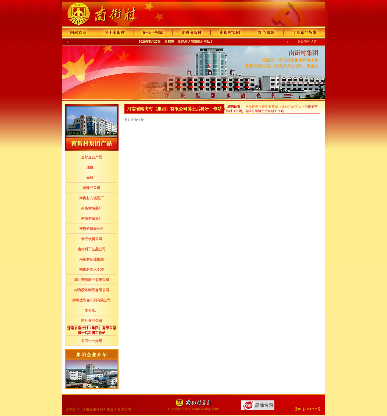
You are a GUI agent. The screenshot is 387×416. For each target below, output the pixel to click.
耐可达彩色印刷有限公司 (91, 300)
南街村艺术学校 (91, 270)
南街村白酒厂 (91, 218)
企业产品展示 (291, 106)
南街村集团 (270, 106)
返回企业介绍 (91, 341)
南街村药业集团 (91, 259)
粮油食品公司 (91, 321)
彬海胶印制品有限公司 (91, 290)
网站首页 (251, 106)
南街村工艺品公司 (92, 249)
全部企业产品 (91, 157)
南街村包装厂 (91, 208)
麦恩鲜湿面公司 (91, 229)
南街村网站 (202, 42)
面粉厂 (91, 178)
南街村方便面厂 (91, 198)
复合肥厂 (92, 310)
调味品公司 (91, 188)
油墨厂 (91, 167)
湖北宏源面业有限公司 (91, 280)
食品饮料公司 (91, 239)
